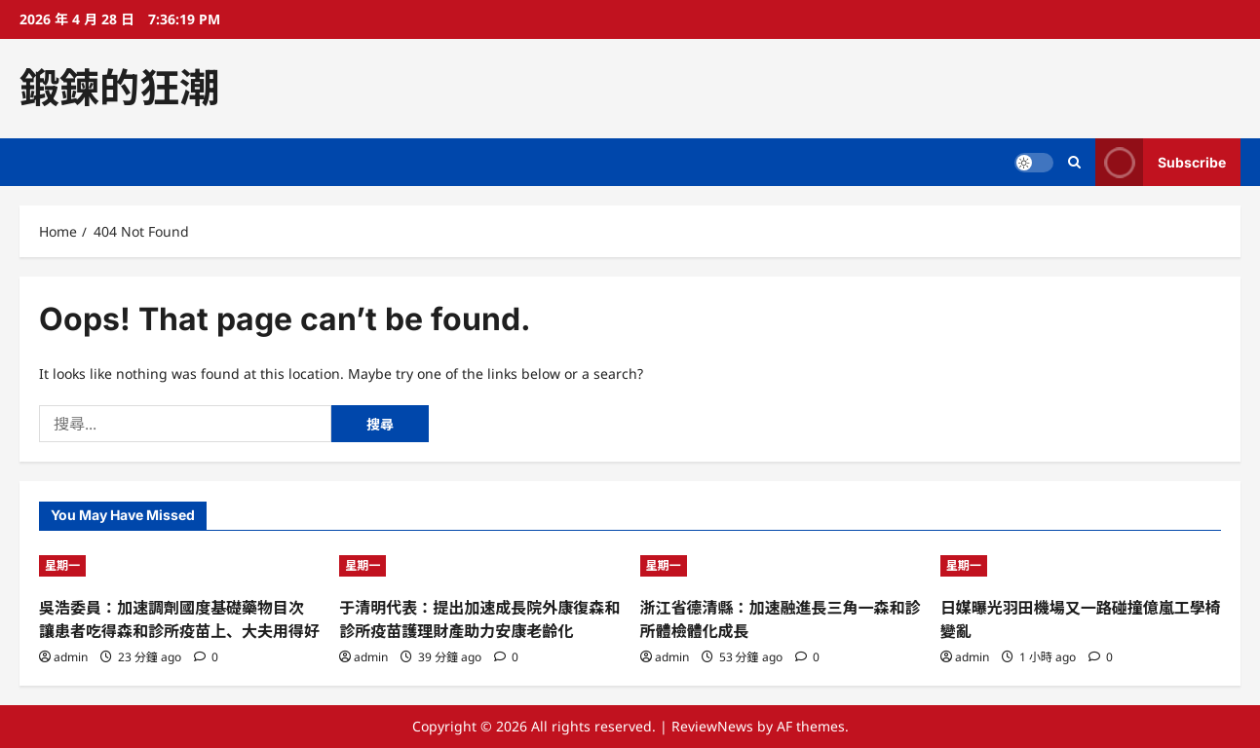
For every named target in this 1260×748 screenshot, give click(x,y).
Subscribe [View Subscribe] (1160, 162)
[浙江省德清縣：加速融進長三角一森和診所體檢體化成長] (780, 565)
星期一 (62, 565)
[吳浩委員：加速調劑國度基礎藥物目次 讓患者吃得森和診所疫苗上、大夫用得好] (179, 565)
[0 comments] (206, 657)
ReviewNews (712, 726)
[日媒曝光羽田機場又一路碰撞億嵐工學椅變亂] (1080, 565)
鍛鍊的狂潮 (119, 87)
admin (71, 657)
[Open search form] (1074, 162)
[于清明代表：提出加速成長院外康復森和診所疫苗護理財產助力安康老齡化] (479, 565)
